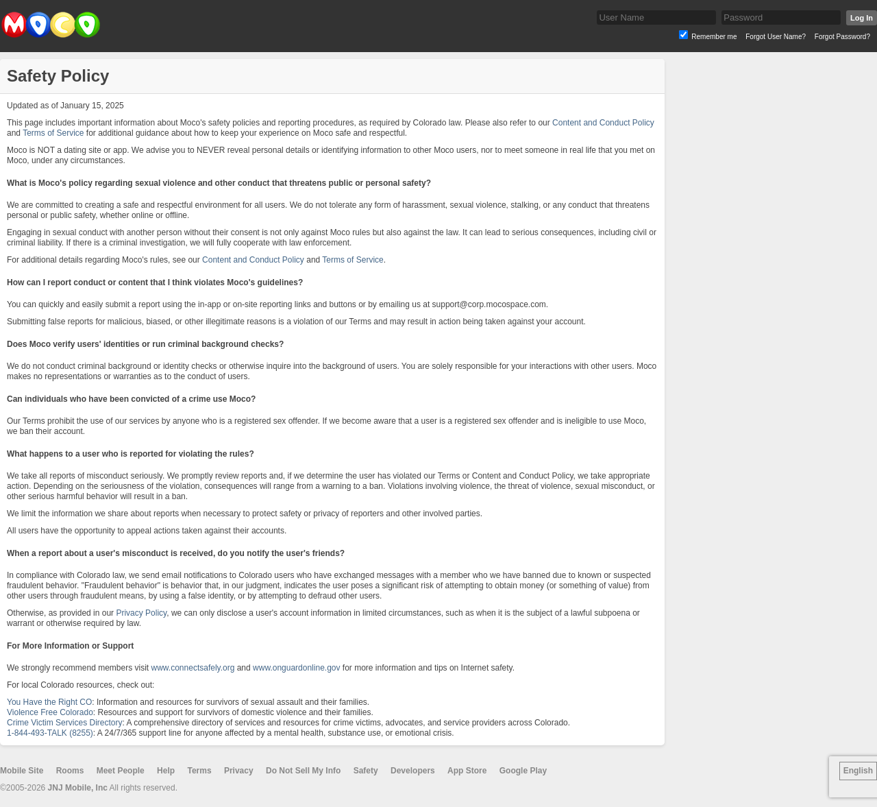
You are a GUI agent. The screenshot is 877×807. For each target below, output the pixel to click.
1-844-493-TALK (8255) (50, 733)
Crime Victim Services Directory (64, 722)
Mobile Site (21, 770)
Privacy (239, 770)
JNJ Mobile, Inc (78, 788)
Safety (366, 770)
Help (166, 770)
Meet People (121, 770)
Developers (413, 770)
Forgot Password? (842, 36)
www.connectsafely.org (193, 668)
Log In (861, 18)
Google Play (523, 770)
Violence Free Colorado (50, 712)
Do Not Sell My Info (303, 770)
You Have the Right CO (49, 702)
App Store (466, 770)
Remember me (714, 36)
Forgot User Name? (775, 36)
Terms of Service (53, 133)
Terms (199, 770)
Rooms (70, 770)
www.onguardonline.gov (296, 668)
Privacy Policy (141, 613)
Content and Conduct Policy (603, 123)
